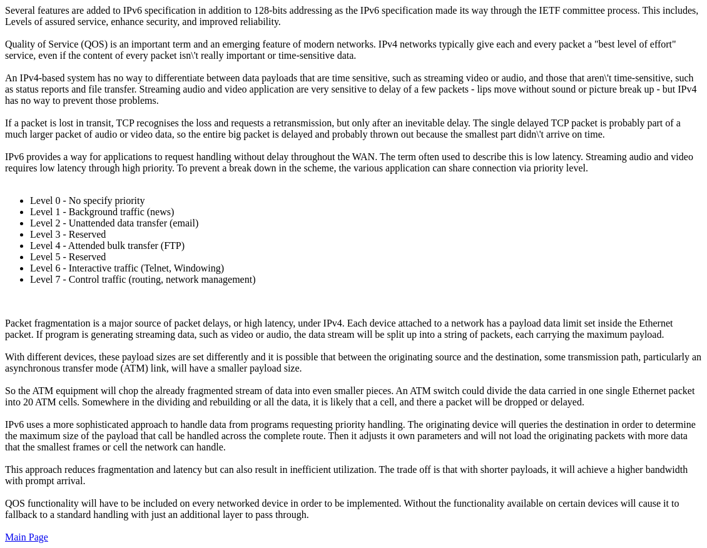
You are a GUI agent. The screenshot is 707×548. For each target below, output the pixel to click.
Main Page (26, 537)
